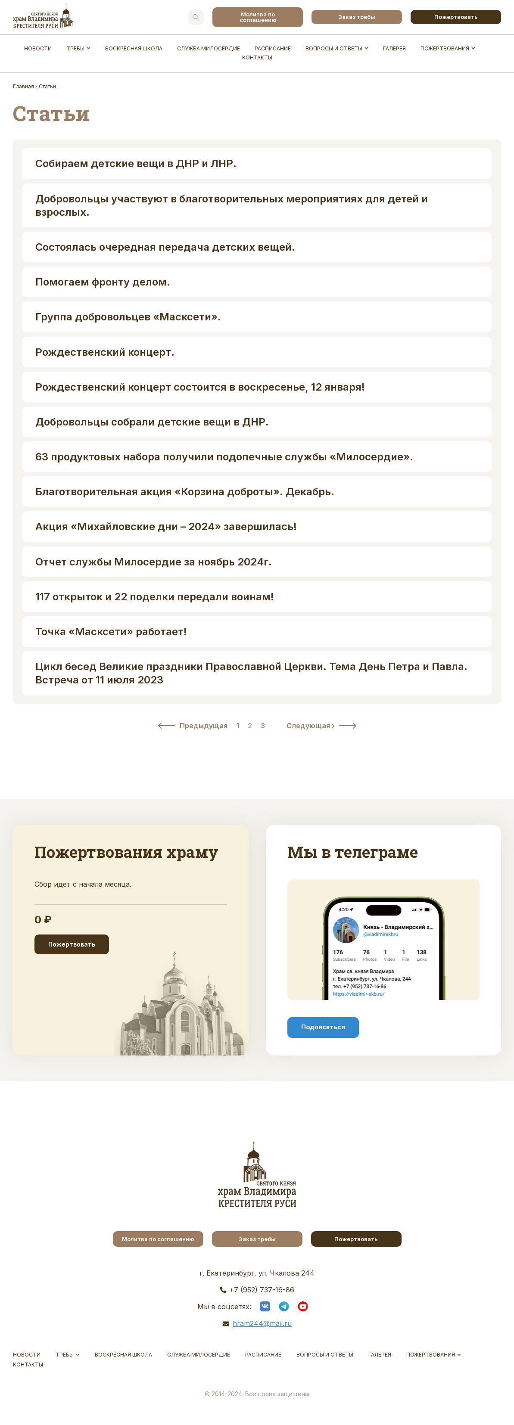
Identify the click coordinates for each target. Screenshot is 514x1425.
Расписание (273, 48)
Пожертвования (445, 48)
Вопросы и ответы (333, 48)
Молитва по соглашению (258, 17)
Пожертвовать (456, 16)
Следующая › (311, 725)
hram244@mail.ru (262, 1323)
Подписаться (323, 1027)
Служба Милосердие (208, 48)
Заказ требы (356, 16)
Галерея (394, 48)
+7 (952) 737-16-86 (261, 1289)
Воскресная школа (133, 48)
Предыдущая (203, 725)
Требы (75, 48)
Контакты (257, 57)
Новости (38, 48)
